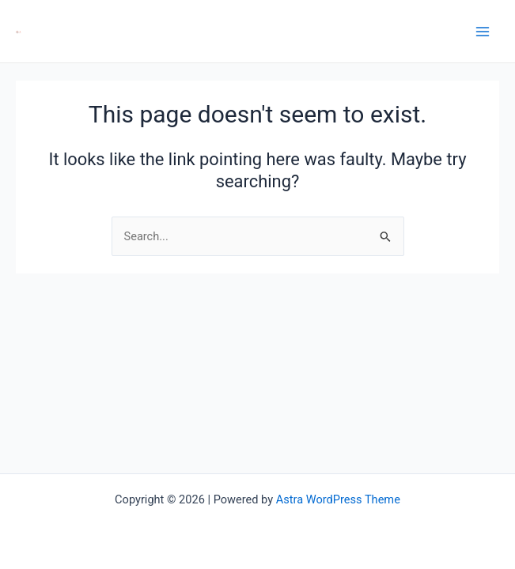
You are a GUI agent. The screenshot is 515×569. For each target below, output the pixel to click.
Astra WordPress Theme (338, 499)
